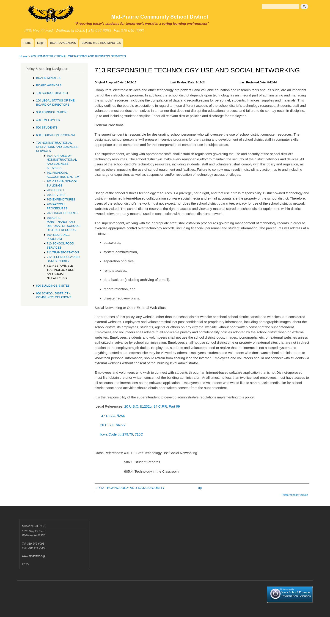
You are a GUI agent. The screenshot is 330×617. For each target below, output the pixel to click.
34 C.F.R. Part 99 (167, 406)
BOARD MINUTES (48, 78)
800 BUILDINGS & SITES (52, 285)
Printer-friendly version (295, 495)
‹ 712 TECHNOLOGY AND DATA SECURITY (130, 488)
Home (27, 42)
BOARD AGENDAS (63, 42)
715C (139, 434)
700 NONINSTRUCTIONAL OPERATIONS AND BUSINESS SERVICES (78, 56)
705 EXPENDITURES (61, 199)
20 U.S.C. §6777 (113, 425)
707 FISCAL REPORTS (62, 213)
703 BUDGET (56, 190)
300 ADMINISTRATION (51, 112)
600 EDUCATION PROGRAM (55, 135)
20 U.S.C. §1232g (137, 406)
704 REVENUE (57, 195)
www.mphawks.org (33, 556)
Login (40, 42)
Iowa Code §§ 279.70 (116, 434)
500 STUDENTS (47, 127)
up (200, 488)
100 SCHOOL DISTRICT (52, 93)
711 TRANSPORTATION (63, 252)
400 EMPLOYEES (48, 120)
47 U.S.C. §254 (113, 416)
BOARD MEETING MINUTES (101, 42)
